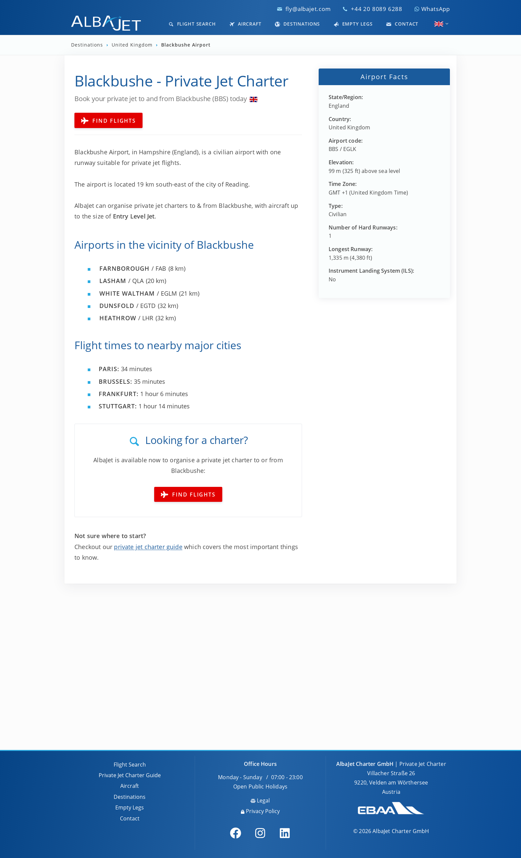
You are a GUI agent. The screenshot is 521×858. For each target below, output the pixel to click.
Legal (260, 800)
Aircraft (245, 24)
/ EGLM (138, 293)
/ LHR (126, 318)
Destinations (297, 24)
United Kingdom (133, 45)
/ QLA (121, 281)
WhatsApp (432, 9)
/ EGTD (127, 306)
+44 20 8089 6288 (376, 9)
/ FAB (132, 268)
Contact (402, 24)
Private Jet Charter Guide (130, 775)
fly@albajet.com (308, 9)
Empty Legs (353, 24)
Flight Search (192, 24)
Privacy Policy (260, 811)
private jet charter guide (148, 547)
